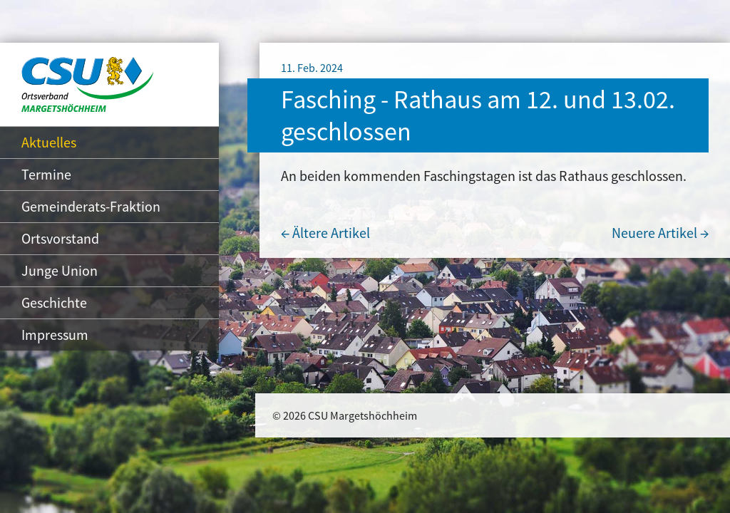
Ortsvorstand (60, 238)
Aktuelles (48, 142)
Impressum (54, 334)
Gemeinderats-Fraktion (90, 206)
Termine (46, 174)
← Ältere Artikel (325, 233)
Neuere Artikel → (660, 233)
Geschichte (54, 302)
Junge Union (59, 270)
